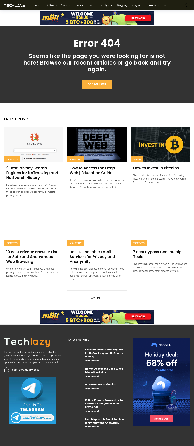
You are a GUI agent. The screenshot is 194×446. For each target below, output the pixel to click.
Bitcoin (137, 159)
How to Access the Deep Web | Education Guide (92, 170)
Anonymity (12, 159)
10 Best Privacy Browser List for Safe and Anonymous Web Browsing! (31, 256)
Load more (97, 298)
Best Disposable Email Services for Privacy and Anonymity (92, 256)
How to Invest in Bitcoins (156, 168)
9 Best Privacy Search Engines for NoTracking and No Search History (32, 172)
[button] (185, 5)
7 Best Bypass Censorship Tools (157, 254)
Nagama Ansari (92, 360)
